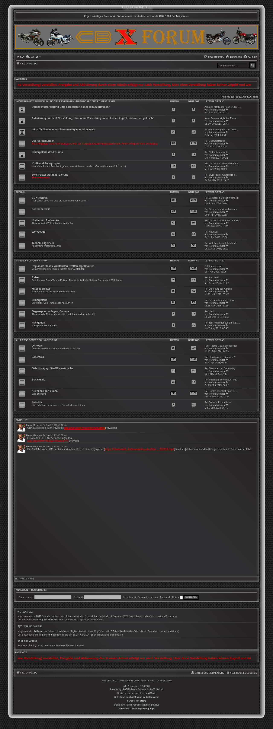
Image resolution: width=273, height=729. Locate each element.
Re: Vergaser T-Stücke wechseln (221, 198)
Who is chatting (27, 641)
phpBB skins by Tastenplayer (144, 697)
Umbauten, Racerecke (45, 220)
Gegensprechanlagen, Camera (50, 311)
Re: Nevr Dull (211, 231)
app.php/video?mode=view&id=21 (47, 440)
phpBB (125, 689)
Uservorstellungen (43, 140)
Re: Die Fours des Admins (218, 288)
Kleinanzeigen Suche (45, 390)
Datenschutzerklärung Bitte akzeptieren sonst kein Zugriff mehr (71, 106)
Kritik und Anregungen (46, 163)
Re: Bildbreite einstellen (217, 152)
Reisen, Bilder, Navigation (31, 261)
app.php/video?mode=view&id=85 (84, 427)
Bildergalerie (39, 300)
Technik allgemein (43, 243)
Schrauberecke (41, 209)
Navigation (38, 322)
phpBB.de (151, 693)
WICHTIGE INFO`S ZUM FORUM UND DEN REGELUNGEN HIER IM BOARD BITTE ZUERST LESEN (65, 101)
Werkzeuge (38, 231)
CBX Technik (40, 197)
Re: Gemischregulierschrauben (221, 209)
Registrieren (39, 590)
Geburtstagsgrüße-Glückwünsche (52, 368)
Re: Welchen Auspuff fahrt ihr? (220, 243)
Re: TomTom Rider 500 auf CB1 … (223, 322)
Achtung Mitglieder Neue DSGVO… (223, 107)
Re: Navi (209, 311)
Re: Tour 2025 (212, 277)
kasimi (143, 701)
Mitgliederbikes (41, 288)
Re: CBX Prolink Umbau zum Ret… (223, 220)
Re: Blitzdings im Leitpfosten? (220, 357)
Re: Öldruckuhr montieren (218, 402)
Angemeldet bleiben (171, 597)
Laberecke (38, 357)
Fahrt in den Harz (214, 266)
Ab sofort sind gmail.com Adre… (221, 129)
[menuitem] (250, 57)
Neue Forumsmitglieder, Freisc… (222, 118)
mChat (19, 420)
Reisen (36, 277)
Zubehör (37, 402)
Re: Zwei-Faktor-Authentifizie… (221, 175)
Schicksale (38, 379)
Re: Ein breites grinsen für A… (220, 300)
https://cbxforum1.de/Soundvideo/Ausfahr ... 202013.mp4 (139, 449)
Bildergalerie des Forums (47, 152)
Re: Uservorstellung (215, 141)
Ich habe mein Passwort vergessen (140, 597)
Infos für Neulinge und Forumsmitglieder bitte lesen (63, 129)
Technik (20, 192)
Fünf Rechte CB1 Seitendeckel (221, 345)
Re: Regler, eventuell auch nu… (221, 391)
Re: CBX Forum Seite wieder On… (223, 163)
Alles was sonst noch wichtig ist (36, 340)
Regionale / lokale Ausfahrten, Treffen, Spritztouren (63, 266)
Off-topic (37, 345)
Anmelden (22, 590)
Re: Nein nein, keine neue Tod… (221, 379)
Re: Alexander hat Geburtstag (220, 368)
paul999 (155, 705)
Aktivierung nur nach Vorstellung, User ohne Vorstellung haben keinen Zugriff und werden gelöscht (93, 118)
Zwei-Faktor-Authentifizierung (50, 174)
